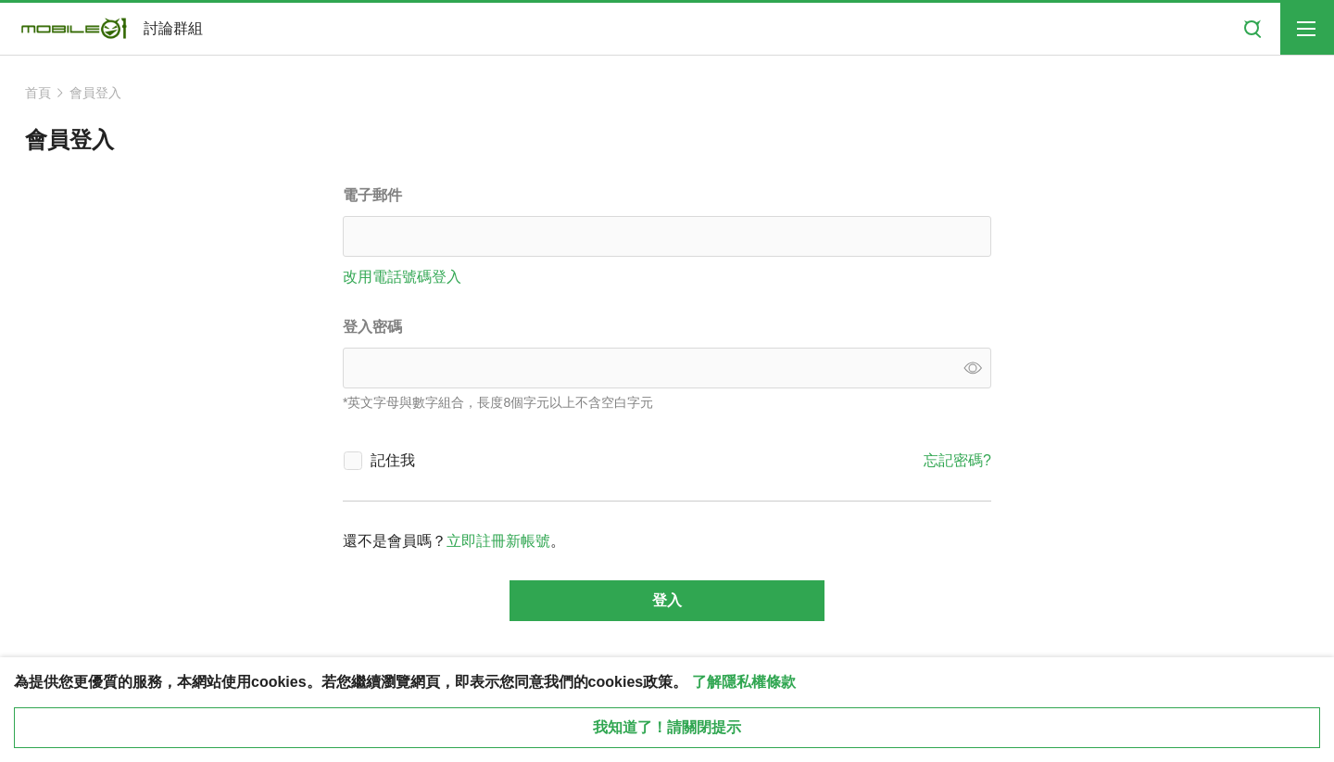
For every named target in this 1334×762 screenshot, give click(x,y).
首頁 (38, 92)
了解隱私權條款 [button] (744, 682)
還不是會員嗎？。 (454, 541)
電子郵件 (372, 195)
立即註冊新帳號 (498, 541)
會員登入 (95, 92)
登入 (667, 600)
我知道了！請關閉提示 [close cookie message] (667, 727)
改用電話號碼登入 (402, 277)
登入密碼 (372, 327)
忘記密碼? (957, 460)
